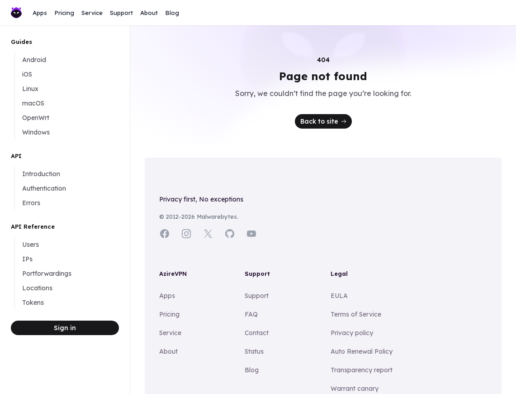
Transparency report (362, 370)
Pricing (64, 12)
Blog (172, 12)
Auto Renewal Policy (362, 351)
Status (254, 351)
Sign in (65, 328)
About (149, 12)
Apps (40, 12)
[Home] (16, 13)
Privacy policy (352, 333)
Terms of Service (356, 314)
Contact (257, 333)
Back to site (324, 121)
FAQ (251, 314)
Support (121, 12)
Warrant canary (355, 388)
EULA (339, 296)
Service (92, 12)
